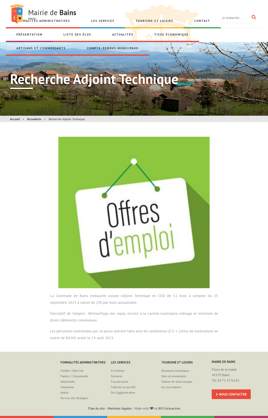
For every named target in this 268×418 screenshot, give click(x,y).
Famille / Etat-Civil (71, 371)
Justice (64, 392)
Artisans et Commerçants (41, 48)
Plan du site (96, 408)
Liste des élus (77, 34)
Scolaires (116, 376)
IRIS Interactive (169, 408)
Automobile (67, 381)
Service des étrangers (74, 398)
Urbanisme (67, 387)
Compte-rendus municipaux (112, 48)
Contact (202, 21)
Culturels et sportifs (123, 387)
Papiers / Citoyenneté (74, 376)
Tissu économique (171, 34)
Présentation (29, 34)
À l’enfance (118, 371)
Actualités (122, 34)
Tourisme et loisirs (154, 21)
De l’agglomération (123, 392)
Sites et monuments (173, 376)
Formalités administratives (83, 362)
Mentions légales (119, 408)
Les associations (171, 387)
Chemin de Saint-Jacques (176, 381)
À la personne (119, 381)
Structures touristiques (175, 371)
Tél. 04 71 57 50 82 (225, 380)
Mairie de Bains (17, 14)
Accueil (15, 119)
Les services (102, 21)
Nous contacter (233, 394)
